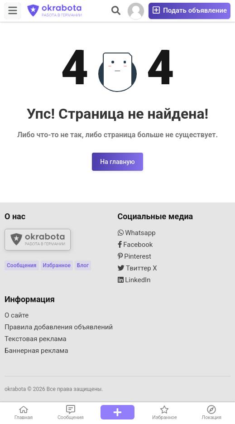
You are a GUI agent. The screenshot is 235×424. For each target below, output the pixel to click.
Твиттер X (137, 268)
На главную (117, 161)
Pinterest (135, 256)
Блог (83, 265)
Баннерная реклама (36, 351)
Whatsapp (137, 233)
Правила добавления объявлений (59, 327)
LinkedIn (134, 280)
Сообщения (22, 265)
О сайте (17, 315)
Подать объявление (189, 10)
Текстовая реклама (36, 339)
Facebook (135, 245)
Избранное (57, 265)
